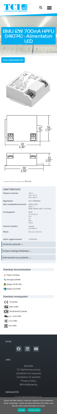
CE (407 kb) (10, 302)
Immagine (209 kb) (12, 279)
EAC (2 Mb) (10, 325)
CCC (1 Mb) (10, 320)
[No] (53, 405)
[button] (40, 7)
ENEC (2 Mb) (11, 306)
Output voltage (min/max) (15, 251)
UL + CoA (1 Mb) (12, 316)
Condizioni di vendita (28, 377)
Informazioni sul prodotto (15, 257)
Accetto (22, 410)
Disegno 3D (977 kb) (13, 284)
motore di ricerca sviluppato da (17, 181)
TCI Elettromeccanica (28, 369)
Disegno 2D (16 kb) (12, 289)
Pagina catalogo (12, 275)
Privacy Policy (28, 380)
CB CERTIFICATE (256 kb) (15, 311)
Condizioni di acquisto (28, 373)
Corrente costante (11, 244)
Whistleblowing (28, 384)
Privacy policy (34, 410)
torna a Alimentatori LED (13, 60)
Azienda (28, 365)
